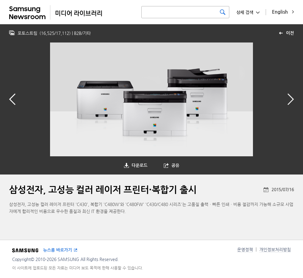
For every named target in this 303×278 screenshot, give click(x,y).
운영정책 (245, 249)
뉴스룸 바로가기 (57, 250)
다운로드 (139, 165)
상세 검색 (244, 12)
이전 (290, 33)
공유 (175, 165)
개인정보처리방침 (275, 249)
